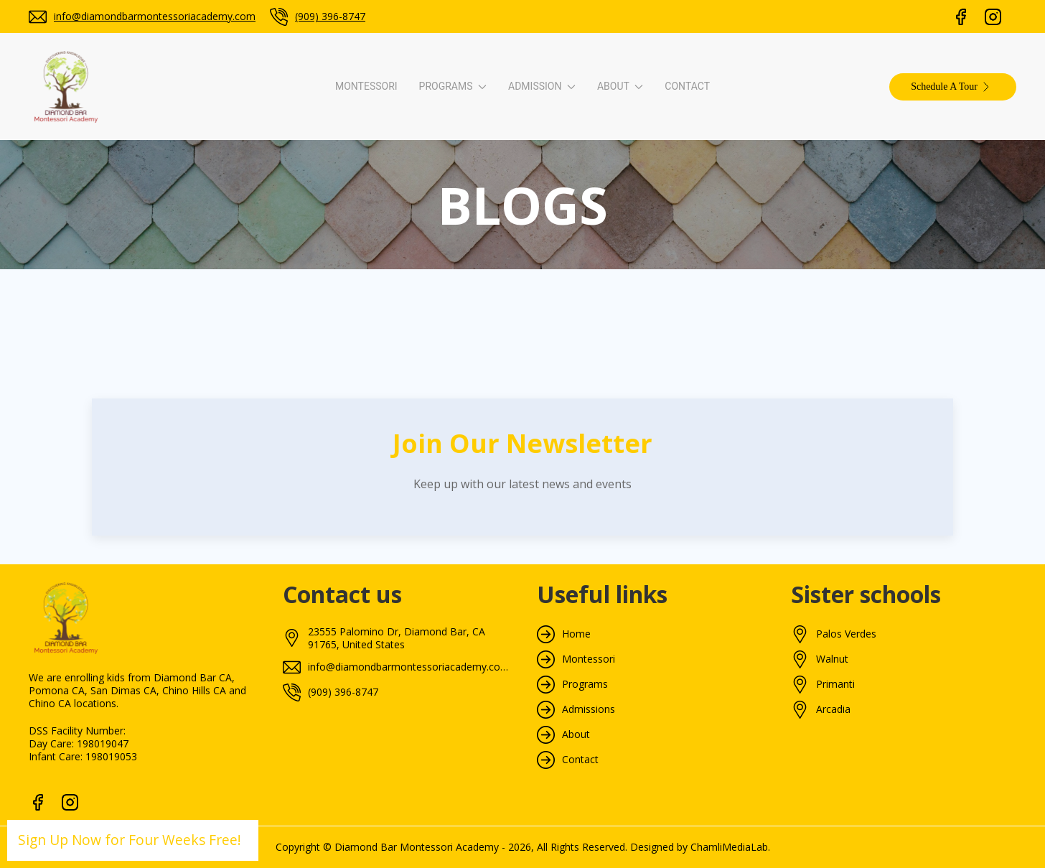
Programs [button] (453, 86)
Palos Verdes (846, 633)
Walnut (832, 659)
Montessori (366, 86)
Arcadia (833, 709)
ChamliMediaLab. (730, 847)
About (576, 734)
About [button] (620, 86)
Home (576, 633)
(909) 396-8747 (330, 16)
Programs (585, 684)
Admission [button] (542, 86)
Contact (687, 86)
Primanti (835, 684)
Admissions (588, 709)
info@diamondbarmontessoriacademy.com (155, 16)
